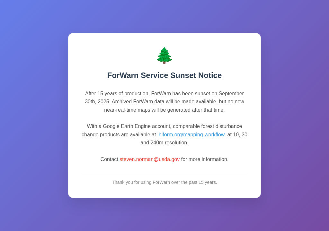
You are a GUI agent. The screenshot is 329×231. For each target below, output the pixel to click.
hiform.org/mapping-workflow (192, 134)
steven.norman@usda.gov (150, 159)
